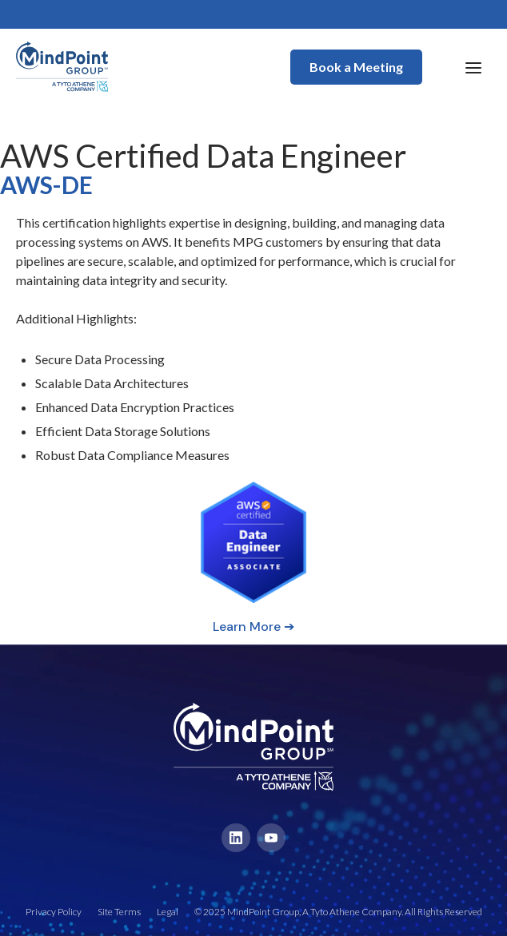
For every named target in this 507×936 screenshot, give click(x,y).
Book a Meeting (356, 66)
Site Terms (119, 912)
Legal (167, 912)
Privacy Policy (54, 912)
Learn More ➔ (253, 626)
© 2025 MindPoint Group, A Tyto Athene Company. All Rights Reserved (338, 912)
